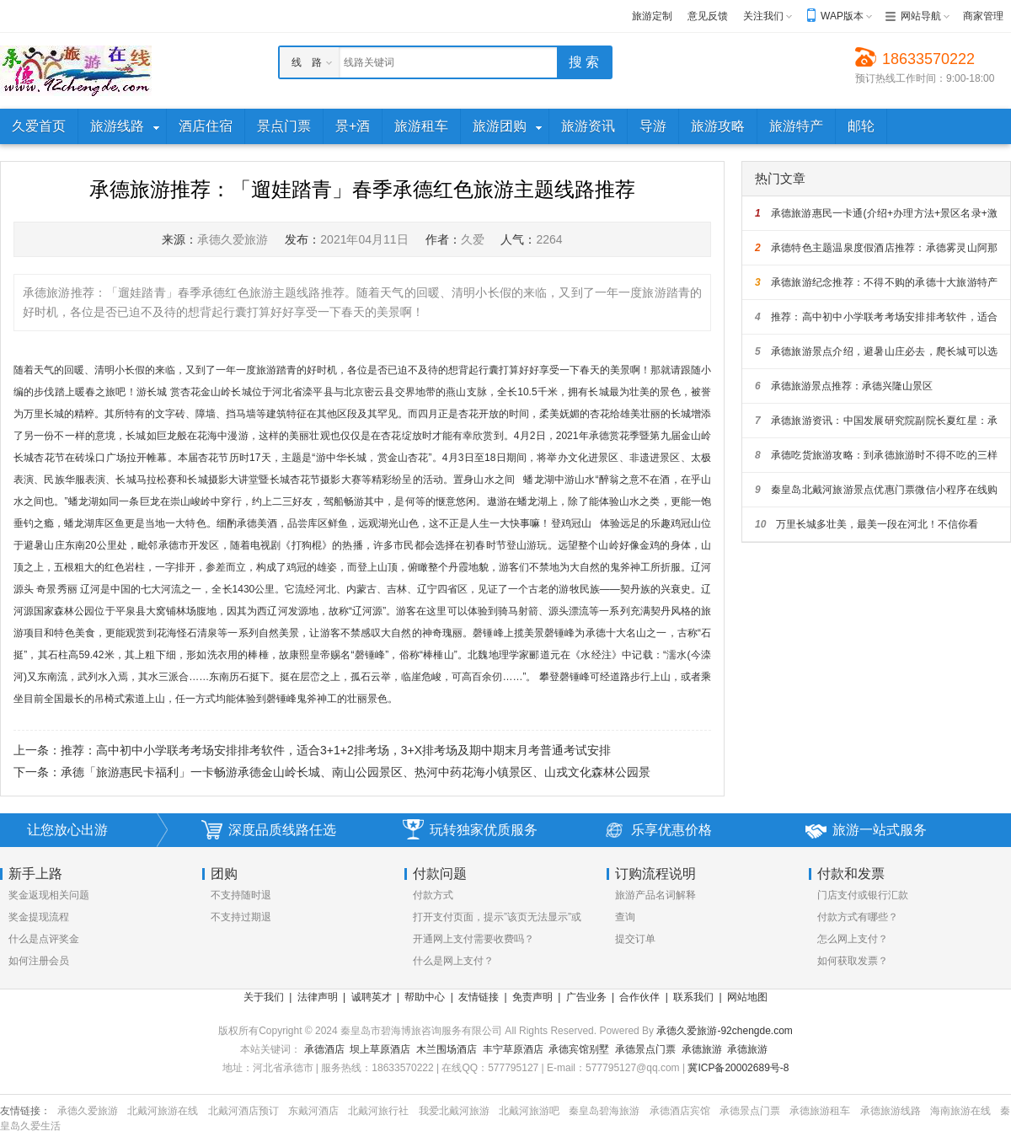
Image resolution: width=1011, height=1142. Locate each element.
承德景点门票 (645, 1049)
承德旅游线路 (890, 1111)
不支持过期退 (241, 917)
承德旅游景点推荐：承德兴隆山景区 (844, 386)
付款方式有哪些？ (857, 917)
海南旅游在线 (960, 1111)
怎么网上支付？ (852, 939)
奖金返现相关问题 (48, 895)
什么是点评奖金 (43, 939)
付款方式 (433, 895)
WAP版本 (842, 16)
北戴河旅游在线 (162, 1111)
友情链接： (25, 1111)
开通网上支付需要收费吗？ (473, 939)
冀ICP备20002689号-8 (738, 1068)
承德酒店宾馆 (680, 1111)
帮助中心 (424, 997)
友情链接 (478, 997)
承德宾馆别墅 (578, 1049)
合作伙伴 (639, 997)
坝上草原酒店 (380, 1049)
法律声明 (317, 997)
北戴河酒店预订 (243, 1111)
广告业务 (586, 997)
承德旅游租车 (819, 1111)
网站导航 (921, 16)
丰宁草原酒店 (513, 1049)
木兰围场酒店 (446, 1049)
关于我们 (263, 997)
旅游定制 (652, 16)
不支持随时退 (241, 895)
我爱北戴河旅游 (454, 1111)
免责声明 (532, 997)
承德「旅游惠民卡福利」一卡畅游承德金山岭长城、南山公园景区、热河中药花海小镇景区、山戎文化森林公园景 (355, 772)
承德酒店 (324, 1049)
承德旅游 (702, 1049)
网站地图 (747, 997)
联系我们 (693, 997)
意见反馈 (707, 16)
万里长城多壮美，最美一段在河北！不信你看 (866, 524)
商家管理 (983, 16)
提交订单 (635, 939)
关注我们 (763, 16)
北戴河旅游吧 (529, 1111)
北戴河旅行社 (378, 1111)
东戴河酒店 (313, 1111)
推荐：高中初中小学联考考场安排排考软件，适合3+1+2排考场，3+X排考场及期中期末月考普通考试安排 (336, 750)
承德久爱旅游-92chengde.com (724, 1031)
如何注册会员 (38, 961)
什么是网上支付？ (453, 961)
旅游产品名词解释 (655, 895)
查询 (625, 917)
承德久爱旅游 (87, 1111)
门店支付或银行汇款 (862, 895)
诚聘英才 (371, 997)
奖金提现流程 (38, 917)
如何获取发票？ (852, 961)
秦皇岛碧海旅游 (604, 1111)
